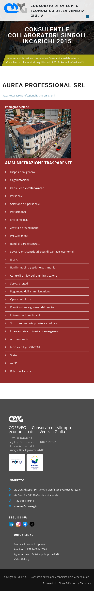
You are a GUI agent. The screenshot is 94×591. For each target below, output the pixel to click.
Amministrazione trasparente (30, 58)
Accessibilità (37, 450)
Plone (62, 583)
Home (9, 58)
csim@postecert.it (24, 446)
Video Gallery (21, 559)
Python (72, 583)
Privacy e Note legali (20, 450)
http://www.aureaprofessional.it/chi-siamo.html (28, 95)
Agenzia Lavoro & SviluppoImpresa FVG (36, 554)
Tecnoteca (86, 583)
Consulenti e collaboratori (63, 58)
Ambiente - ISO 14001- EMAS (30, 549)
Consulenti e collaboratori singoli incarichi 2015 (47, 35)
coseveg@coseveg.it (25, 506)
